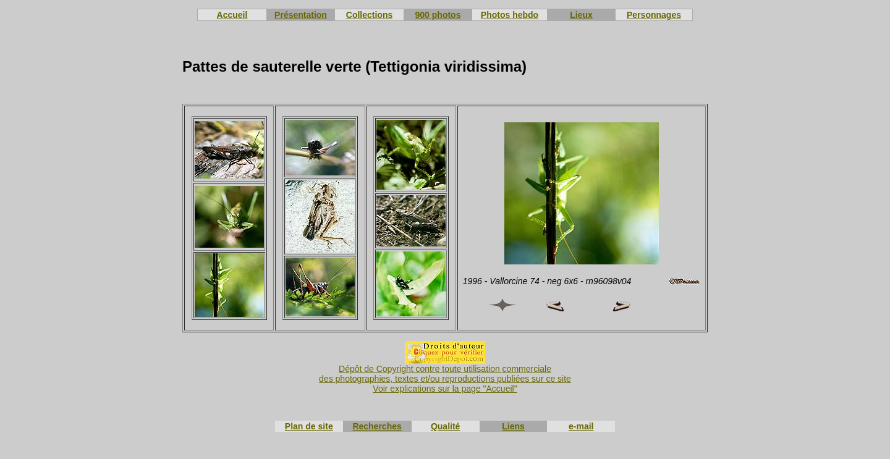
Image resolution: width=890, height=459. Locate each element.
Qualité (445, 426)
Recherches (376, 426)
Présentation (300, 15)
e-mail (581, 426)
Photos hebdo (509, 15)
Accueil (232, 15)
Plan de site (309, 426)
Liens (513, 426)
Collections (369, 15)
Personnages (654, 15)
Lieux (581, 15)
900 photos (438, 15)
